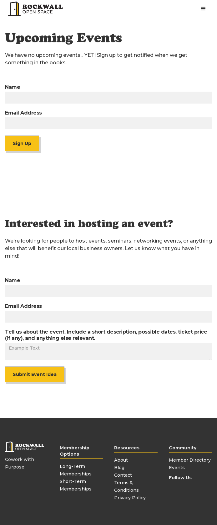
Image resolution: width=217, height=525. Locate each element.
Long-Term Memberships (76, 470)
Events (177, 467)
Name (12, 87)
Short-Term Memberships (76, 485)
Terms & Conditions (126, 486)
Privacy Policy (130, 498)
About (121, 460)
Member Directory (190, 460)
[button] (203, 9)
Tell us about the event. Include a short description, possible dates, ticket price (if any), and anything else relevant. (106, 335)
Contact (123, 475)
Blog (119, 467)
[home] (34, 9)
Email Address (23, 113)
